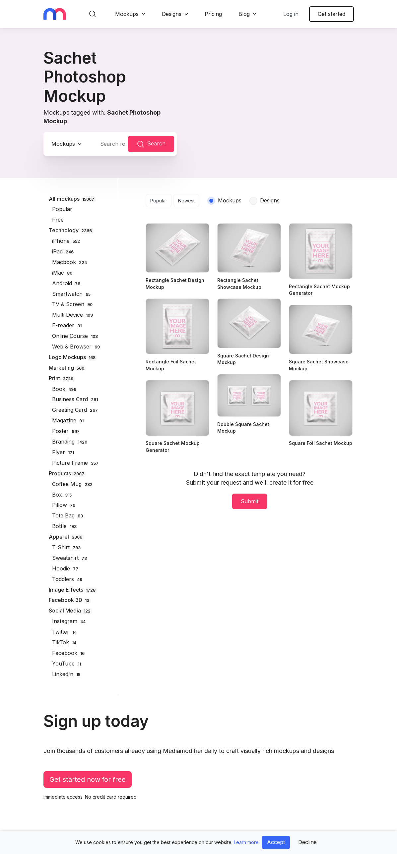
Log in (290, 14)
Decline (307, 842)
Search (151, 144)
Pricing (213, 14)
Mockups (127, 14)
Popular (158, 200)
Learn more (246, 842)
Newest (186, 200)
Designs (171, 14)
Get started (331, 14)
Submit (249, 501)
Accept (276, 842)
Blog (244, 14)
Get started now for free (87, 779)
